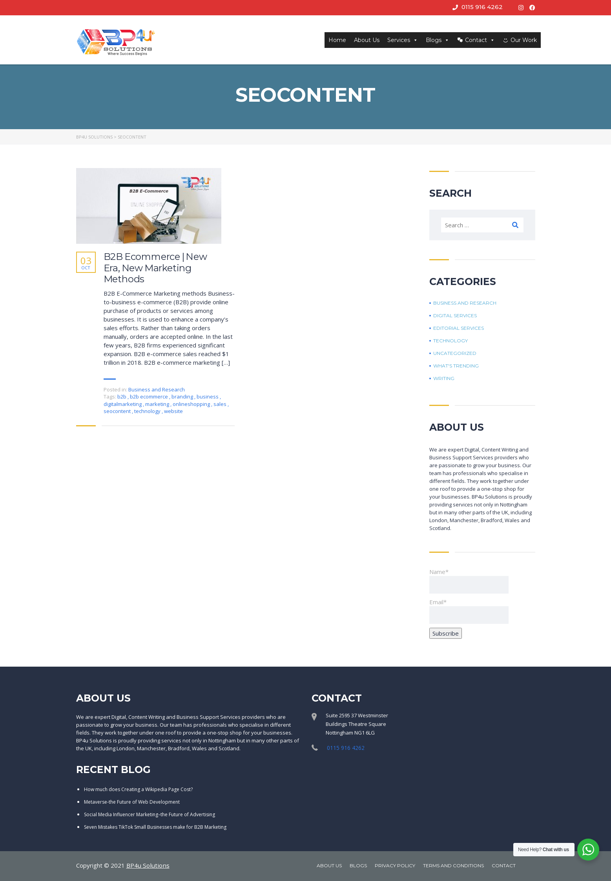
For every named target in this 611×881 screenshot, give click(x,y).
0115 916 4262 (482, 7)
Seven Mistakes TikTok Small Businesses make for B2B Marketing (155, 826)
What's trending (456, 366)
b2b (122, 396)
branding (182, 396)
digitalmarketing (123, 404)
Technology (450, 340)
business (208, 396)
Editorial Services (458, 328)
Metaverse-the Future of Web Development (132, 801)
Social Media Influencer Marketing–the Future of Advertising (149, 814)
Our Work (524, 40)
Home (337, 40)
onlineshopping (192, 404)
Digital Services (455, 315)
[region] (305, 857)
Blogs (437, 40)
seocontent (118, 411)
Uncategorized (454, 353)
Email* (469, 611)
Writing (443, 378)
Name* (469, 581)
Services (402, 40)
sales (220, 404)
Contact (480, 40)
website (173, 411)
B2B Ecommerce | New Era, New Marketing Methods (155, 268)
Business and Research (156, 389)
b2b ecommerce (149, 396)
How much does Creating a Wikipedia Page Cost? (138, 789)
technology (148, 411)
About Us (366, 40)
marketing (157, 404)
